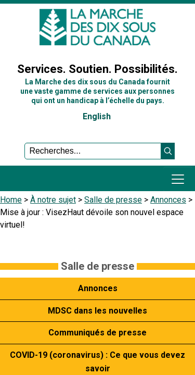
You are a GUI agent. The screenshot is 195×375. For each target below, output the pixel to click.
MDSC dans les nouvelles (97, 311)
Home (11, 200)
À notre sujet (53, 200)
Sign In (18, 43)
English (97, 116)
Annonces (168, 200)
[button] (168, 151)
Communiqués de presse (97, 333)
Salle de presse (113, 200)
